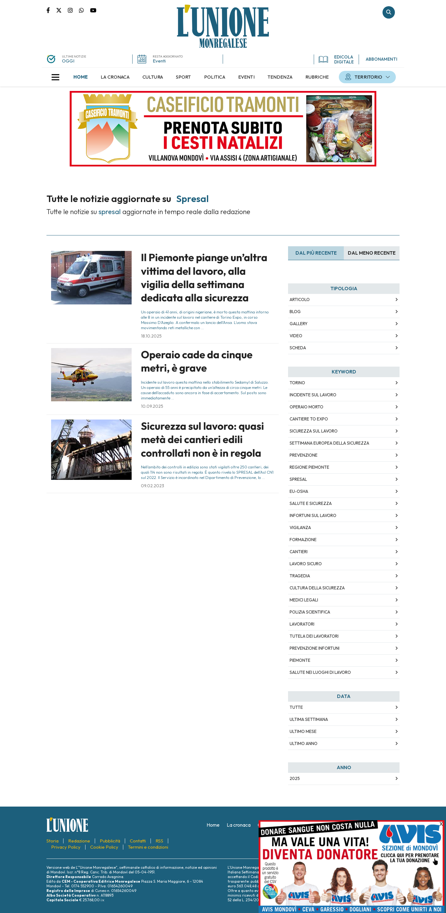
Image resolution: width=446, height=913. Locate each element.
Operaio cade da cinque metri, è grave (196, 361)
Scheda (298, 348)
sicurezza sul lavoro (314, 431)
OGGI (68, 61)
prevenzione (303, 455)
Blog (295, 311)
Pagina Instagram (73, 10)
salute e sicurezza (311, 503)
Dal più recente (316, 253)
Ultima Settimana (309, 719)
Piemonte (300, 660)
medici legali (304, 600)
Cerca (389, 12)
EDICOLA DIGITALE (336, 59)
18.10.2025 (151, 336)
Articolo (300, 299)
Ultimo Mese (303, 731)
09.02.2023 (152, 486)
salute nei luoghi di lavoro (320, 672)
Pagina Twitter (62, 10)
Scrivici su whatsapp (84, 10)
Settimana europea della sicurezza (329, 443)
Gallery (299, 323)
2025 (295, 778)
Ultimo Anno (303, 743)
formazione (303, 539)
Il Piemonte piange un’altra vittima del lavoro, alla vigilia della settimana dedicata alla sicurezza (204, 277)
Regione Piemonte (309, 467)
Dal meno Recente (372, 253)
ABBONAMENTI (381, 59)
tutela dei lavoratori (314, 636)
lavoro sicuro (306, 563)
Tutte (296, 707)
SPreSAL (298, 479)
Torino (297, 382)
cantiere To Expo (309, 419)
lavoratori (302, 624)
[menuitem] (81, 77)
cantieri (299, 551)
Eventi (159, 61)
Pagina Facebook (51, 10)
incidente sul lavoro (313, 395)
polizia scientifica (310, 612)
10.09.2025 (152, 406)
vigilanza (300, 527)
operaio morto (306, 407)
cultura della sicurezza (317, 588)
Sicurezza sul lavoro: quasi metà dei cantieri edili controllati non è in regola (202, 439)
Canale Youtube (93, 10)
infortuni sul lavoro (313, 515)
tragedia (300, 576)
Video (296, 335)
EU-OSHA (299, 491)
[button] (55, 77)
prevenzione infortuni (314, 648)
